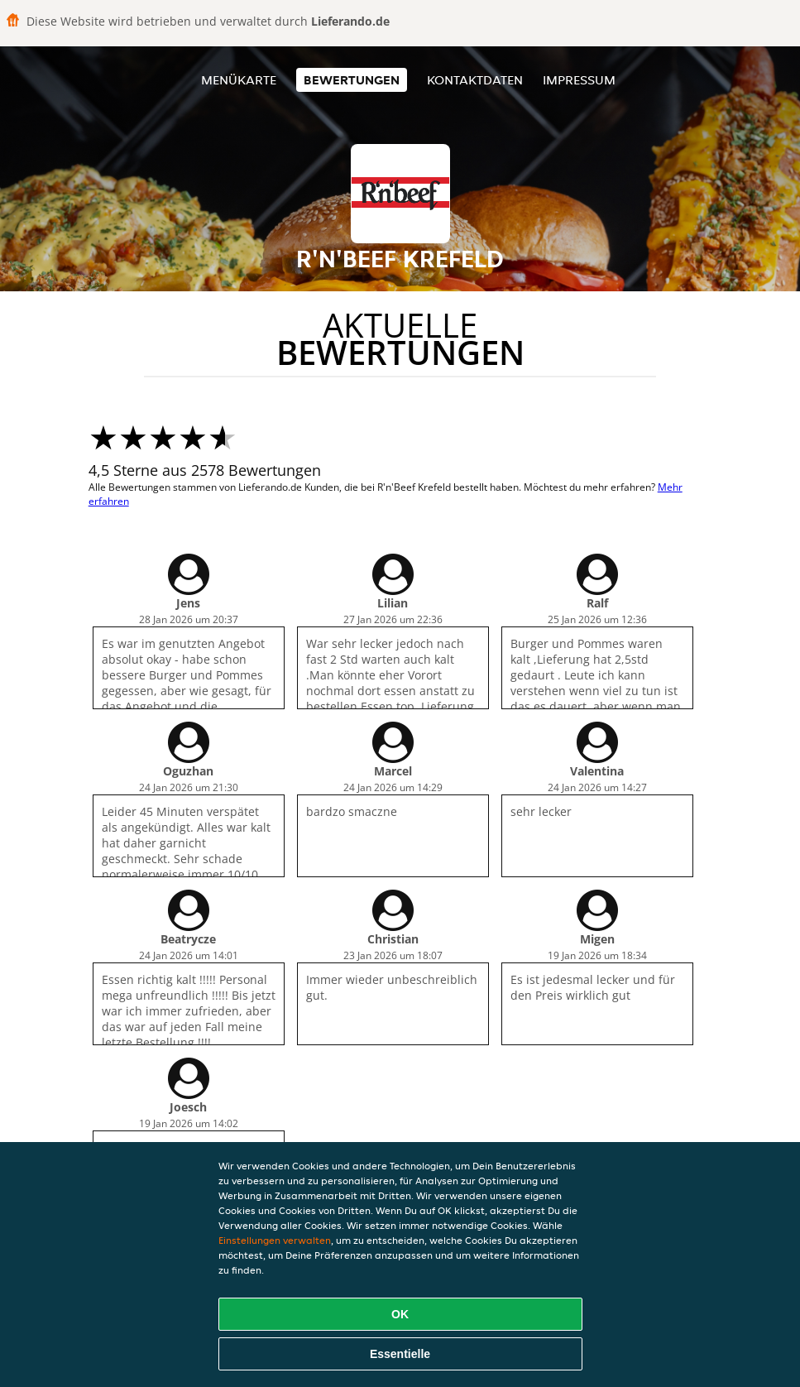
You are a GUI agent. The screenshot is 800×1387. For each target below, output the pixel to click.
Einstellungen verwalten (274, 1240)
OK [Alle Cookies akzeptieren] (400, 1314)
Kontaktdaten (475, 80)
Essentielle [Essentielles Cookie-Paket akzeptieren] (400, 1354)
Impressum (579, 80)
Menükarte (238, 80)
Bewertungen (352, 80)
